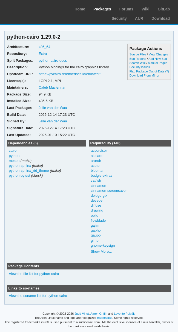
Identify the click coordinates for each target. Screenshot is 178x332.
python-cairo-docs (53, 60)
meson (14, 161)
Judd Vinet (82, 313)
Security (119, 18)
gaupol (96, 235)
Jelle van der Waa (53, 108)
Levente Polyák (124, 313)
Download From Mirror (144, 75)
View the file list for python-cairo (34, 274)
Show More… (101, 251)
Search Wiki (138, 62)
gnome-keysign (103, 245)
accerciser (99, 150)
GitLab (164, 9)
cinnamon (98, 186)
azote (95, 166)
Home (79, 9)
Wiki (146, 9)
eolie (94, 215)
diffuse (96, 205)
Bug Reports (138, 58)
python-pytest (19, 175)
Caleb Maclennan (52, 87)
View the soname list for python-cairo (38, 296)
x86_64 (44, 47)
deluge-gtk (99, 195)
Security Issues (140, 67)
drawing (97, 210)
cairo (12, 150)
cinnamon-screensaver (109, 190)
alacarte (97, 156)
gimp (94, 240)
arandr (96, 161)
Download (160, 18)
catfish (96, 180)
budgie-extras (101, 175)
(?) (167, 71)
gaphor (96, 230)
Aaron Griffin (98, 313)
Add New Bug (157, 58)
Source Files (138, 54)
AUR (139, 18)
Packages (102, 9)
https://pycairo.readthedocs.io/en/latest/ (70, 74)
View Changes (158, 54)
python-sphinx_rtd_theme (29, 170)
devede (96, 200)
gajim (95, 225)
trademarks (104, 317)
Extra (43, 54)
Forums (126, 9)
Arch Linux (30, 8)
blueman (97, 170)
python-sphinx (20, 166)
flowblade (98, 220)
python (14, 156)
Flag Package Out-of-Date (147, 71)
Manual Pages (157, 62)
